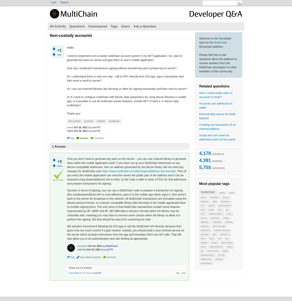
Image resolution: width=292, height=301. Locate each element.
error (202, 205)
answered (82, 246)
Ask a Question (144, 26)
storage (214, 243)
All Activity (58, 26)
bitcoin (203, 247)
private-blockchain (216, 247)
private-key (204, 226)
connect (203, 218)
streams (222, 193)
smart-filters (217, 222)
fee (202, 251)
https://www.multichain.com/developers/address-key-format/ (138, 171)
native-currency (226, 243)
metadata (228, 222)
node (220, 210)
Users (125, 26)
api (227, 210)
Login (54, 2)
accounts (88, 121)
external (101, 121)
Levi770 (95, 127)
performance (224, 234)
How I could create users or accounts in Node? (216, 95)
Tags (114, 26)
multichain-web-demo (221, 230)
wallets (225, 251)
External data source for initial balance (217, 116)
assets (231, 193)
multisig (225, 218)
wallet (215, 201)
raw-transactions (224, 205)
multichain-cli (205, 230)
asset (202, 210)
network (229, 247)
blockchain (204, 201)
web (219, 238)
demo (212, 238)
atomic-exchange (219, 226)
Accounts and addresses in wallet (215, 105)
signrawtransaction (207, 255)
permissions (225, 201)
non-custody (74, 121)
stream (203, 197)
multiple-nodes (206, 259)
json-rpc (225, 197)
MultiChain (220, 42)
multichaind (215, 218)
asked (70, 127)
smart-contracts (212, 251)
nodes (229, 214)
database (204, 243)
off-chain (221, 255)
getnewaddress (206, 263)
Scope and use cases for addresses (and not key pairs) (217, 137)
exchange (218, 259)
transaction (204, 222)
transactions (214, 197)
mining (211, 210)
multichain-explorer (215, 214)
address (211, 205)
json (226, 238)
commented (74, 273)
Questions (77, 26)
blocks (203, 238)
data (214, 234)
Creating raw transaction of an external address (217, 126)
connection (204, 234)
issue (202, 214)
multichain (208, 192)
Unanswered (97, 26)
